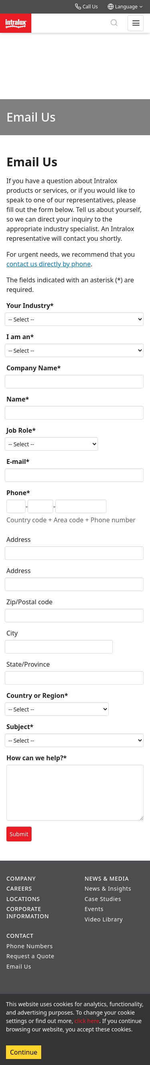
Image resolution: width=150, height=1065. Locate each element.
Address (18, 539)
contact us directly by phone (48, 264)
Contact (20, 935)
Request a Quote (30, 956)
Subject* (20, 726)
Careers (19, 888)
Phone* (18, 492)
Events (94, 909)
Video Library (104, 919)
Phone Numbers (29, 946)
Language (126, 6)
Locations (23, 899)
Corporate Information (27, 912)
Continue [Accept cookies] (23, 1052)
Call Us (86, 6)
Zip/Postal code (29, 601)
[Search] (114, 23)
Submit (19, 834)
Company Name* (33, 368)
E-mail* (18, 461)
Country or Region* (37, 695)
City (12, 633)
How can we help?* (36, 757)
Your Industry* (30, 305)
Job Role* (21, 430)
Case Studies (103, 899)
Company (21, 878)
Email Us (18, 966)
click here (86, 1021)
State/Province (28, 664)
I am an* (20, 336)
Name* (17, 399)
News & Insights (108, 888)
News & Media (107, 878)
